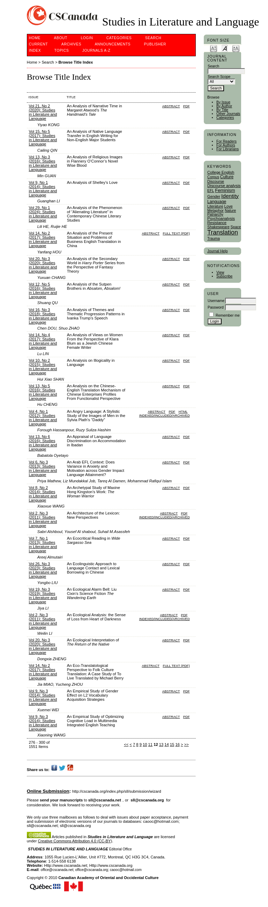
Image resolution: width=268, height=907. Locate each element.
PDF (186, 106)
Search (153, 38)
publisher (155, 44)
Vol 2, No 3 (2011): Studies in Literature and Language (43, 519)
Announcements (113, 44)
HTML (183, 411)
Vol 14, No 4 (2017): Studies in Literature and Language (43, 341)
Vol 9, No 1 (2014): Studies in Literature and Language (43, 188)
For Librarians (227, 149)
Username (216, 301)
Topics (61, 50)
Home (34, 38)
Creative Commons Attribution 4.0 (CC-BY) (75, 841)
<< (126, 744)
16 (177, 744)
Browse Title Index (76, 62)
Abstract (171, 106)
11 (150, 744)
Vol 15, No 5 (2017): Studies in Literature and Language (43, 137)
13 (161, 744)
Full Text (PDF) (176, 233)
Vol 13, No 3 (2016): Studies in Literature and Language (43, 163)
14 (166, 744)
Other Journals (228, 114)
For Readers (226, 141)
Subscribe (224, 276)
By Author (224, 106)
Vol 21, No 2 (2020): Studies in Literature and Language (43, 112)
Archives (71, 44)
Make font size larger (235, 48)
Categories (225, 118)
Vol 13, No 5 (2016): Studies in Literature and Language (43, 392)
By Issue (223, 102)
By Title (222, 110)
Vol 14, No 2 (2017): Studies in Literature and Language (43, 239)
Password (216, 307)
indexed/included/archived (164, 415)
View (220, 272)
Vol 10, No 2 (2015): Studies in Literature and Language (43, 366)
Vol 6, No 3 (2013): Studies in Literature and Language (43, 468)
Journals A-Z (96, 50)
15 (172, 744)
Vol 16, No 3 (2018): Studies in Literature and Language (43, 316)
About (60, 38)
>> (186, 744)
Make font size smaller (213, 48)
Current (38, 44)
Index (35, 50)
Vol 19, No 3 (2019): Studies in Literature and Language (43, 595)
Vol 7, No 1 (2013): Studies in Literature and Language (43, 544)
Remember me (228, 315)
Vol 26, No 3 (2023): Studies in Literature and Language (43, 570)
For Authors (225, 145)
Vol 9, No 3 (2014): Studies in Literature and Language (43, 697)
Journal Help (217, 251)
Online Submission (48, 791)
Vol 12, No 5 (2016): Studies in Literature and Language (43, 290)
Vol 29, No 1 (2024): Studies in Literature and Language (43, 214)
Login (87, 38)
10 (145, 744)
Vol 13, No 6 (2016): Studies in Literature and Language (43, 442)
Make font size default (224, 48)
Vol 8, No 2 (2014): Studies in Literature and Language (43, 493)
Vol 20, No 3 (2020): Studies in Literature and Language (43, 265)
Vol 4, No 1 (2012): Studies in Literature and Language (43, 417)
